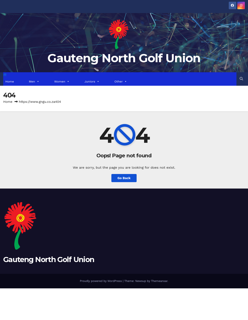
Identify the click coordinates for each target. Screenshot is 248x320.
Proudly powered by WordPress (101, 281)
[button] (241, 79)
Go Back (124, 178)
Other (120, 81)
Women (61, 81)
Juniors (91, 81)
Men (34, 81)
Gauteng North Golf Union (123, 58)
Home (9, 81)
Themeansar (159, 281)
